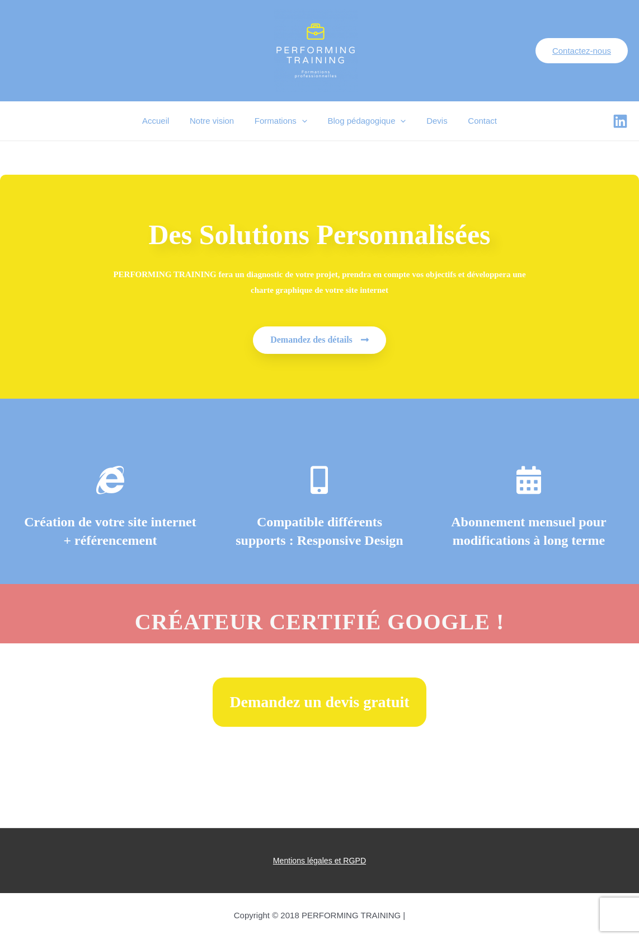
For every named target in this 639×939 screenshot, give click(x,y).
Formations (282, 121)
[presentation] (303, 121)
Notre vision (217, 120)
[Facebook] (620, 121)
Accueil (165, 120)
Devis (431, 120)
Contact (473, 120)
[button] (319, 340)
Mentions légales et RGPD (319, 861)
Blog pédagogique (365, 121)
